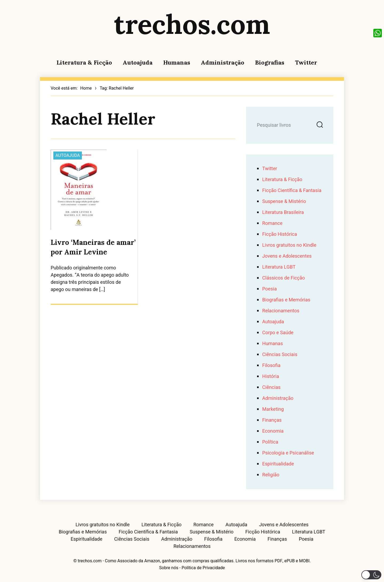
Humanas (176, 62)
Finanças (272, 420)
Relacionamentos (280, 310)
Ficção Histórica (279, 234)
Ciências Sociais (279, 354)
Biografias (269, 62)
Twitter (306, 62)
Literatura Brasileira (283, 212)
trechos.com (192, 24)
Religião (270, 475)
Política (270, 442)
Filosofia (271, 365)
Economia (272, 431)
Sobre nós (168, 568)
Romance (272, 223)
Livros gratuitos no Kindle (289, 245)
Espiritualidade (278, 464)
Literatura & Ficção (84, 62)
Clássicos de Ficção (283, 278)
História (270, 376)
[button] (371, 574)
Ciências (271, 387)
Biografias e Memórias (286, 300)
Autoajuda (138, 62)
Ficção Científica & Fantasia (291, 190)
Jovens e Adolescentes (286, 256)
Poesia (269, 289)
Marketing (273, 409)
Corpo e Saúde (277, 332)
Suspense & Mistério (284, 201)
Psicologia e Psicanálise (288, 453)
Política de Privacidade (203, 568)
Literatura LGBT (278, 267)
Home (86, 88)
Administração (222, 62)
